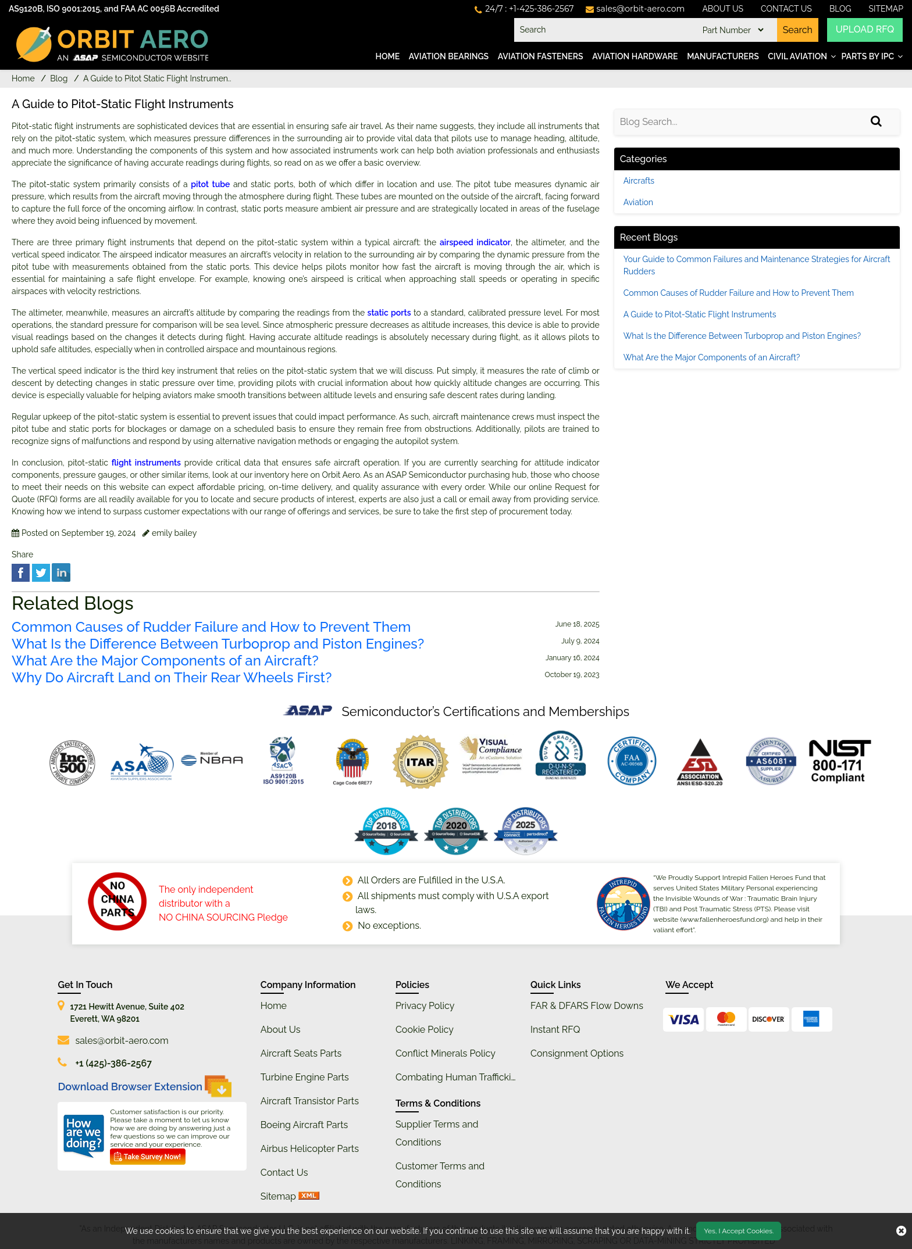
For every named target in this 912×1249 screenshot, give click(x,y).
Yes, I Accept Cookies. (739, 1231)
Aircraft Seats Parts (301, 1053)
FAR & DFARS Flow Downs (586, 1005)
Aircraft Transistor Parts (310, 1101)
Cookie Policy (425, 1029)
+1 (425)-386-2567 (113, 1063)
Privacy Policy (425, 1005)
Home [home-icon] (24, 78)
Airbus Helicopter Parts (310, 1148)
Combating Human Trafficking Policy (473, 1077)
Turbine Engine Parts (305, 1077)
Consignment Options (577, 1053)
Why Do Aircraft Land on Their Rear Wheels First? (172, 678)
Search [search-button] (797, 29)
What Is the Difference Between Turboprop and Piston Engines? (218, 644)
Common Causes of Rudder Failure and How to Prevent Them (211, 627)
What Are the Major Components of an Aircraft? (165, 661)
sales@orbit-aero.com (121, 1040)
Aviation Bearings (449, 56)
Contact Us (786, 8)
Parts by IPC (867, 56)
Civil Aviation (797, 56)
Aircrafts (639, 180)
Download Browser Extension (144, 1086)
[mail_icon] (635, 9)
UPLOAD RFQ (865, 29)
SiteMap (886, 8)
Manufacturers (723, 56)
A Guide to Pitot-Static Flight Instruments (700, 314)
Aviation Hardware (635, 56)
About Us (722, 8)
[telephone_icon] (524, 9)
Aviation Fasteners (540, 56)
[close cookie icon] (901, 1231)
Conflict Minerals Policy (446, 1053)
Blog (840, 8)
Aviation (638, 202)
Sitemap (278, 1196)
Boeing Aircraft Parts (304, 1124)
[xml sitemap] (308, 1196)
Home (388, 56)
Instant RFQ (555, 1029)
